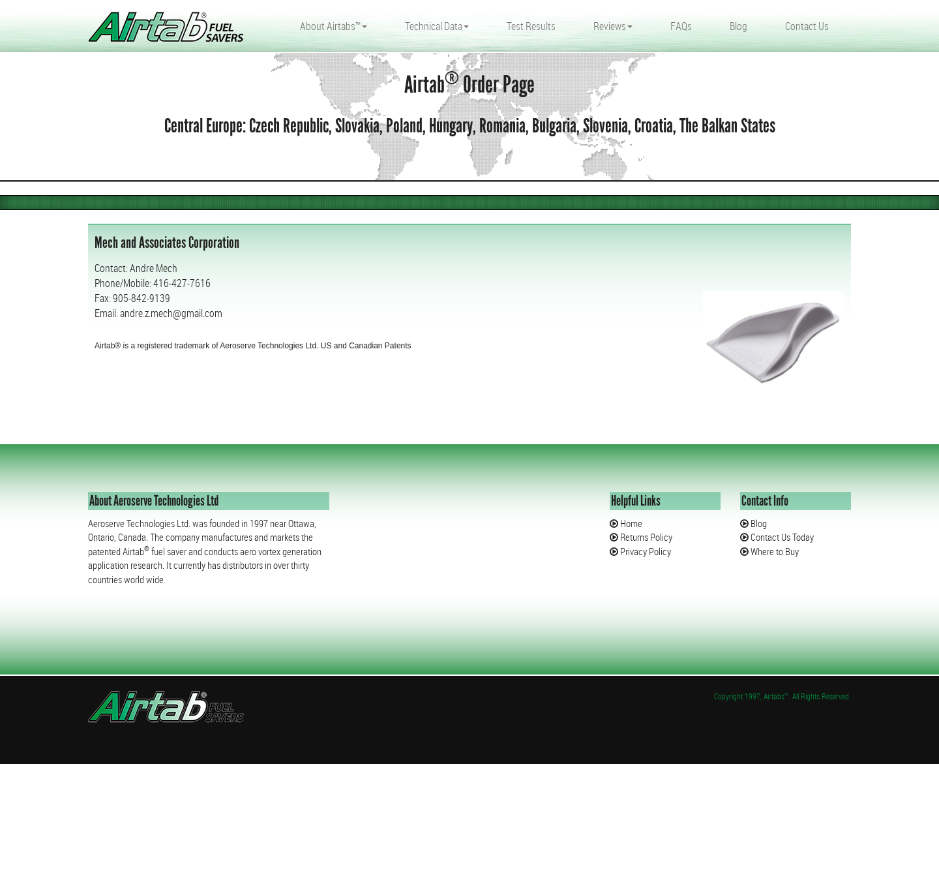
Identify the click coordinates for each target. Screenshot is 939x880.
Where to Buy (774, 551)
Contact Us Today (781, 536)
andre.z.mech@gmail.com (171, 313)
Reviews (613, 26)
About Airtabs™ (333, 26)
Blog (738, 26)
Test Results (531, 26)
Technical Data (437, 26)
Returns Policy (645, 536)
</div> (98, 828)
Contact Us (807, 26)
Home (630, 523)
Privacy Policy (644, 551)
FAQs (681, 26)
